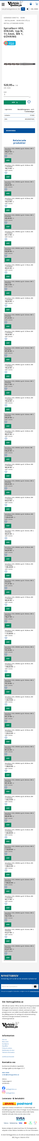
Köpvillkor (5, 1046)
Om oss (4, 1039)
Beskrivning (11, 131)
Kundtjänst (5, 1044)
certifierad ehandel (8, 1057)
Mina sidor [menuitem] (31, 3)
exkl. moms (34, 9)
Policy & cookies (7, 1048)
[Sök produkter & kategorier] (11, 9)
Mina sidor (5, 1042)
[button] (3, 5)
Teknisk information (8, 1052)
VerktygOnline (10, 1093)
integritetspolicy (34, 991)
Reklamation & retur (8, 1050)
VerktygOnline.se (11, 1089)
